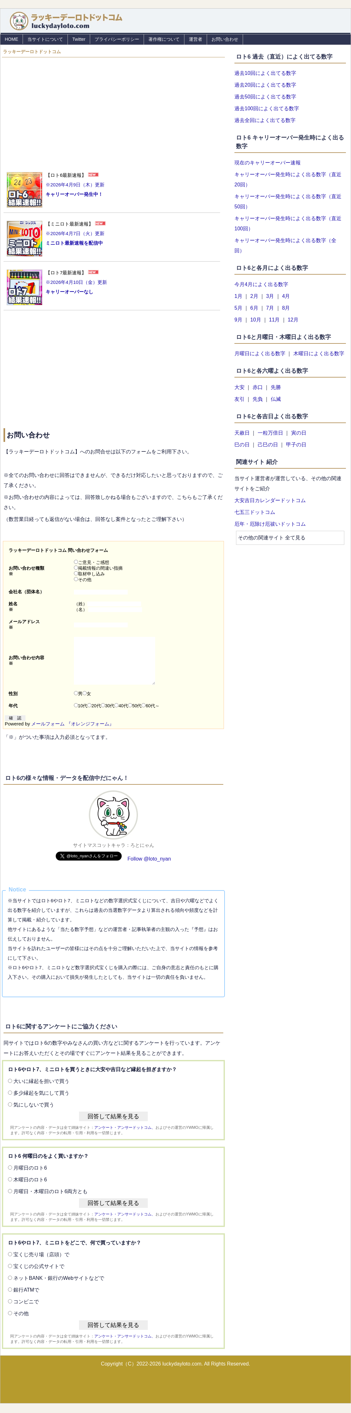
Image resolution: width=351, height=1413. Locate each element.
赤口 (258, 387)
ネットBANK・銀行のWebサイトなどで (58, 1287)
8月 (286, 308)
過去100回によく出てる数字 (266, 108)
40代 (121, 715)
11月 (274, 319)
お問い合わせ (224, 39)
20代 (94, 715)
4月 (286, 296)
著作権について (164, 39)
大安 (239, 387)
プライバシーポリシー (117, 39)
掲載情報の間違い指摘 (98, 568)
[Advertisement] (113, 111)
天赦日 (242, 433)
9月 (238, 319)
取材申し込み (89, 573)
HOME (11, 39)
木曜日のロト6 (30, 1189)
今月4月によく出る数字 (261, 284)
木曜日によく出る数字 (318, 353)
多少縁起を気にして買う (41, 1102)
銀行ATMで (26, 1299)
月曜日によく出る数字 (259, 353)
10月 (255, 319)
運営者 (195, 39)
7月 (270, 308)
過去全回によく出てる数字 (265, 120)
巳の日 (242, 444)
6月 (254, 308)
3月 (270, 296)
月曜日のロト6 (30, 1177)
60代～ (150, 715)
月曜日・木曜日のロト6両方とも (50, 1201)
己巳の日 (268, 444)
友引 (239, 399)
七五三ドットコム (254, 512)
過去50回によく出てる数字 (265, 96)
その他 (82, 579)
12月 (293, 319)
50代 (135, 715)
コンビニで (26, 1311)
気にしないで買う (33, 1114)
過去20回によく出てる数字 (265, 85)
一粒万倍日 (270, 433)
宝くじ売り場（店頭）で (41, 1264)
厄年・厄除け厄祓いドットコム (270, 524)
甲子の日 (296, 444)
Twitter (78, 39)
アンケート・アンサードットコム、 (124, 1137)
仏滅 (276, 399)
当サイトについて (45, 39)
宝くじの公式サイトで (38, 1276)
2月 (254, 296)
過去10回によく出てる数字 (265, 73)
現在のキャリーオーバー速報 (267, 162)
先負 (258, 399)
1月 (238, 296)
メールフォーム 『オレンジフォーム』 (72, 733)
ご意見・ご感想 (91, 562)
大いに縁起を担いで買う (41, 1090)
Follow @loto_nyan (149, 868)
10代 (81, 715)
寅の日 (298, 433)
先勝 (276, 387)
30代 (108, 715)
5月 (238, 308)
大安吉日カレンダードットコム (270, 500)
